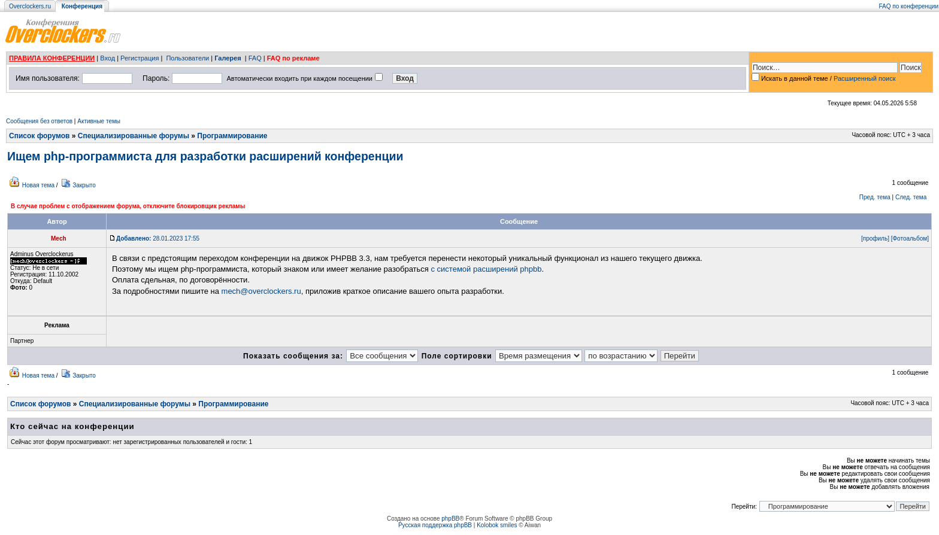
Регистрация (139, 58)
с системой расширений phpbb (486, 269)
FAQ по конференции (908, 6)
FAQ (255, 58)
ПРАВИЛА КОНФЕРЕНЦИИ (52, 58)
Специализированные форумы (133, 136)
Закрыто (84, 185)
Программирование (232, 136)
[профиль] (875, 238)
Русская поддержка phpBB (435, 525)
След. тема (910, 197)
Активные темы (98, 121)
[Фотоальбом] (910, 238)
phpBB (450, 518)
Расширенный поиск (865, 78)
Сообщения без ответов (39, 121)
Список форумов (39, 136)
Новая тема (38, 185)
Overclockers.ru (30, 6)
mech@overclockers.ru (261, 291)
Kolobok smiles (497, 525)
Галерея (227, 58)
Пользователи (187, 58)
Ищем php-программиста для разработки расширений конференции (205, 156)
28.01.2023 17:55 (157, 238)
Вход (107, 58)
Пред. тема (874, 197)
